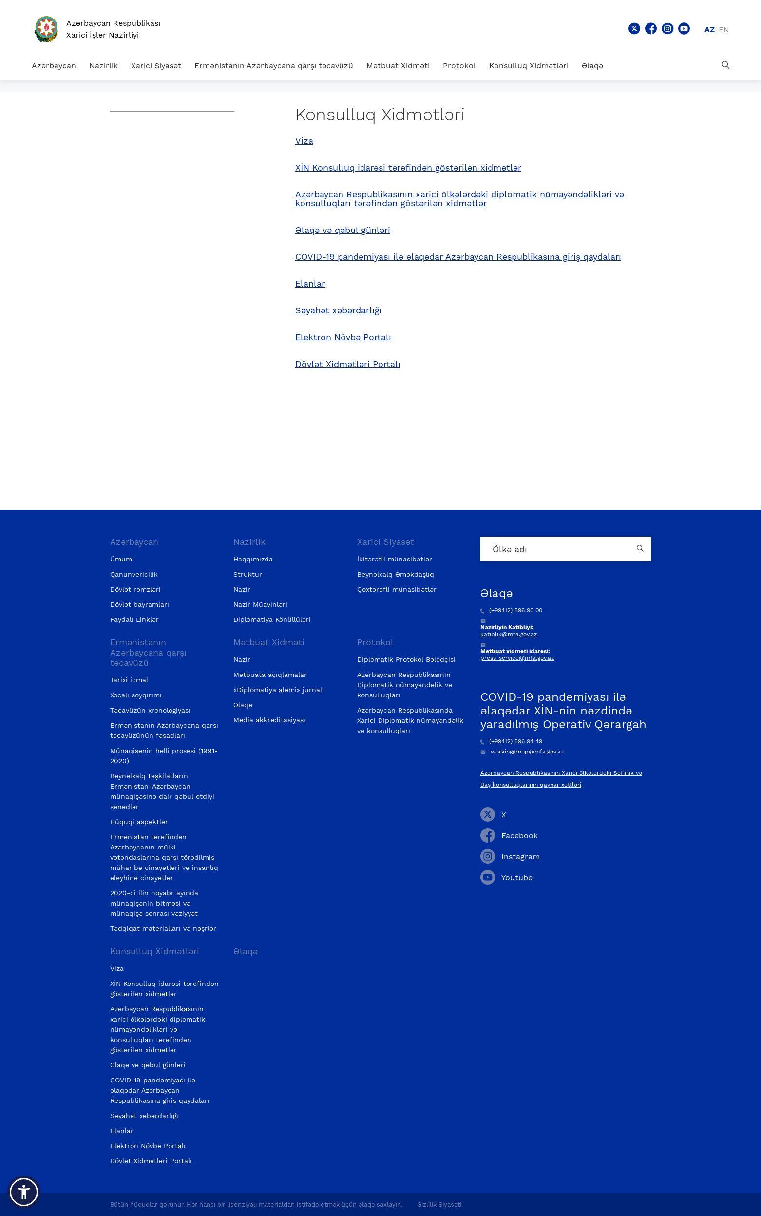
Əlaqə (592, 65)
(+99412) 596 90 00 (511, 610)
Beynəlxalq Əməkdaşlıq (395, 574)
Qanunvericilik (134, 574)
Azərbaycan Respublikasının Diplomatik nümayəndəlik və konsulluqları (404, 685)
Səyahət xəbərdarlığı (338, 310)
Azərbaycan (54, 65)
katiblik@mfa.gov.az (508, 634)
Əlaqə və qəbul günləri (342, 230)
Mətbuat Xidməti (398, 65)
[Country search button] (641, 549)
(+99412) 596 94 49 (511, 741)
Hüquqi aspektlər (139, 822)
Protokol (459, 65)
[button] (24, 1192)
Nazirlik (103, 65)
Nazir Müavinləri (260, 604)
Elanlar (310, 283)
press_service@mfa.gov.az (517, 658)
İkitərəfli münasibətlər (394, 559)
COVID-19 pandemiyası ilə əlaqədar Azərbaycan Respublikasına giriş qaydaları (458, 256)
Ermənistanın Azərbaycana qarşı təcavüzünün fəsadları (164, 730)
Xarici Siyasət (156, 65)
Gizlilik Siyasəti (439, 1204)
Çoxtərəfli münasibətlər (397, 589)
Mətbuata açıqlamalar (270, 674)
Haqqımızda (253, 559)
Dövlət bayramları (139, 604)
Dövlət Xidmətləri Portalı (347, 364)
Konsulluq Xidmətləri (529, 65)
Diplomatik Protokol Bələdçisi (406, 659)
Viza (304, 140)
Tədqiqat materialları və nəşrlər (163, 928)
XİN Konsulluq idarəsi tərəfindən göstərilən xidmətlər (408, 167)
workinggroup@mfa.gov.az (522, 751)
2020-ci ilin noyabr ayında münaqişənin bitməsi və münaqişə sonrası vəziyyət (154, 903)
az (709, 29)
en (724, 29)
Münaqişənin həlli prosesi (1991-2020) (164, 756)
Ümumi (122, 559)
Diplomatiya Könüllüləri (272, 619)
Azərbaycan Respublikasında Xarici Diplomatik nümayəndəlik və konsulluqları (410, 720)
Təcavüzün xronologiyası (150, 710)
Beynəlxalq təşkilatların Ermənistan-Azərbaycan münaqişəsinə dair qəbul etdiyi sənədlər (162, 791)
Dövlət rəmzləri (135, 589)
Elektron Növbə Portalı (343, 337)
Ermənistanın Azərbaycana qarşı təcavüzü (273, 65)
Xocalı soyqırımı (136, 695)
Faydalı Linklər (134, 619)
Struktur (247, 574)
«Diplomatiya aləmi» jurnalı (278, 690)
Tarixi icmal (129, 680)
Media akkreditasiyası (269, 720)
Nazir (241, 589)
